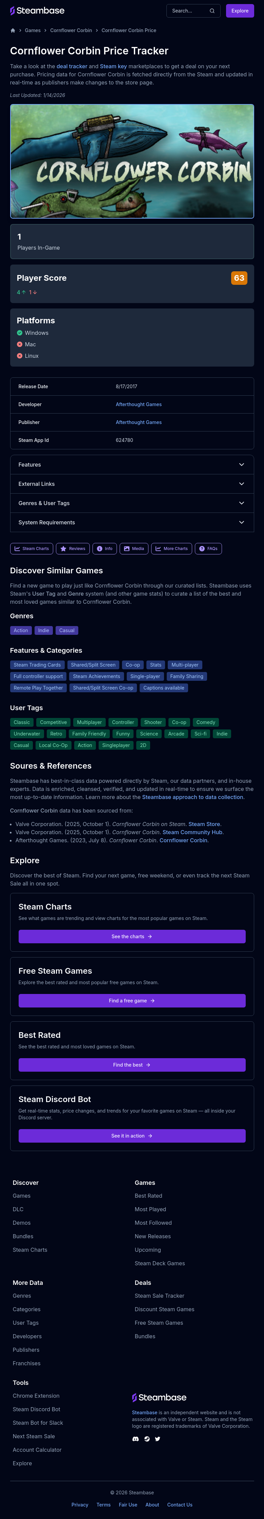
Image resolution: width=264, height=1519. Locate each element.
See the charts (132, 936)
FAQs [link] (208, 548)
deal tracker (72, 66)
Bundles (23, 1236)
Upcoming (148, 1249)
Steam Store (204, 824)
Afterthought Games (139, 404)
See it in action (132, 1136)
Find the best (132, 1065)
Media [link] (134, 548)
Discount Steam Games (165, 1309)
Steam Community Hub (193, 832)
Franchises (27, 1363)
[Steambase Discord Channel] (135, 1439)
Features (132, 464)
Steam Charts (30, 1249)
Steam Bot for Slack (38, 1422)
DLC (18, 1209)
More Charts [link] (172, 548)
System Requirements (132, 522)
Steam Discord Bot (36, 1409)
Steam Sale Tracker (160, 1295)
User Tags (26, 1322)
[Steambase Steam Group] (147, 1439)
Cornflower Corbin (71, 30)
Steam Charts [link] (32, 548)
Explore (239, 11)
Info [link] (105, 548)
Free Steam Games (159, 1322)
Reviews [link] (72, 548)
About (152, 1505)
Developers (27, 1336)
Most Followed (153, 1222)
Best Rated (148, 1195)
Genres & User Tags (132, 503)
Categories (27, 1309)
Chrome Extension (36, 1395)
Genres (22, 1295)
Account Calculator (37, 1449)
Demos (22, 1222)
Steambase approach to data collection (192, 797)
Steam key (113, 66)
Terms (104, 1505)
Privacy (80, 1505)
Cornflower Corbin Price (129, 30)
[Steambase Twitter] (157, 1439)
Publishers (26, 1349)
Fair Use (128, 1505)
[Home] (13, 30)
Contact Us (179, 1505)
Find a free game (132, 1000)
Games (33, 30)
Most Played (150, 1209)
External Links (132, 484)
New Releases (153, 1236)
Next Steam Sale (34, 1436)
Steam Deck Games (160, 1263)
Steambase (145, 1412)
